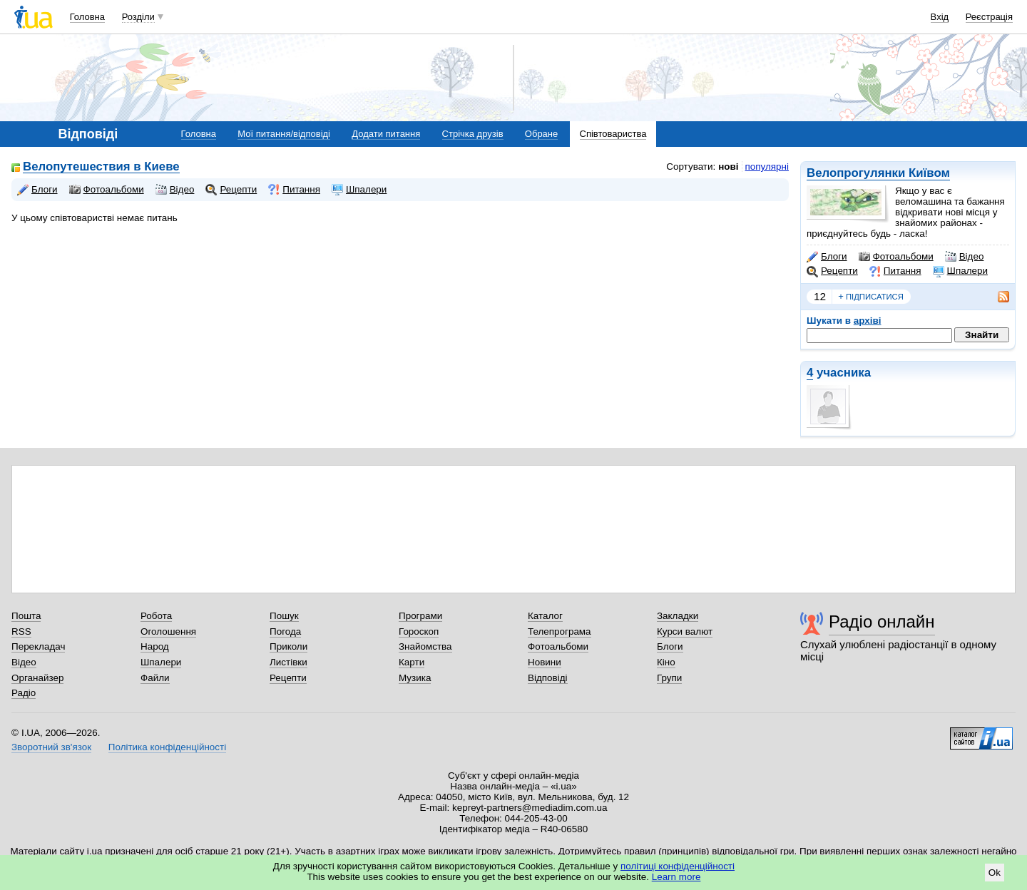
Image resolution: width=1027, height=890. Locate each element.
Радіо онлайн (882, 621)
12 (820, 296)
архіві (868, 320)
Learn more (676, 876)
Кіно (666, 662)
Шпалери (960, 271)
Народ (154, 646)
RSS (21, 631)
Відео (964, 256)
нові (728, 166)
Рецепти (832, 271)
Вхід (940, 16)
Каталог (545, 615)
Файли (155, 677)
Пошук (284, 615)
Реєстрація (989, 16)
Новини (544, 662)
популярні (767, 166)
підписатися (871, 297)
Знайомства (425, 646)
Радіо (23, 692)
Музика (415, 677)
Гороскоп (419, 631)
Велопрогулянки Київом (878, 173)
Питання (895, 271)
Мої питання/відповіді (283, 133)
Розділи (138, 16)
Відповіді (548, 677)
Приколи (288, 646)
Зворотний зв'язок (51, 747)
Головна (87, 16)
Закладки (677, 615)
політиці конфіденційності (677, 866)
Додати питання (386, 133)
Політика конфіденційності (167, 747)
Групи (669, 677)
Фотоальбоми (896, 256)
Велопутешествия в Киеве (101, 167)
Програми (420, 615)
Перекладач (38, 646)
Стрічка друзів (473, 133)
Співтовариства (613, 133)
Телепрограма (559, 631)
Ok (994, 872)
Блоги (827, 256)
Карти (411, 662)
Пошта (26, 615)
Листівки (288, 662)
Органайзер (37, 677)
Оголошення (168, 631)
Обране (541, 133)
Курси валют (684, 631)
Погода (285, 631)
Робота (156, 615)
